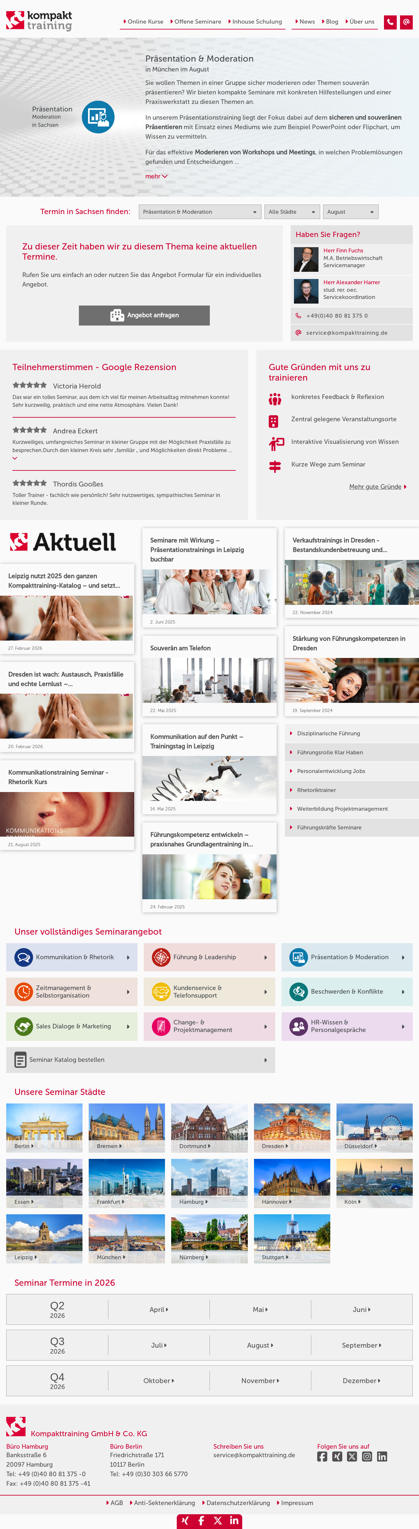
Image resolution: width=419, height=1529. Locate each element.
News (305, 21)
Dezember (361, 1381)
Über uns (359, 21)
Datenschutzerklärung (236, 1503)
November (260, 1381)
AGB (114, 1503)
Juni (362, 1309)
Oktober (158, 1381)
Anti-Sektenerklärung (162, 1503)
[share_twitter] (218, 1521)
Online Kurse (143, 21)
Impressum (294, 1503)
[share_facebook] (201, 1521)
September (361, 1345)
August (260, 1345)
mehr (156, 176)
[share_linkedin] (234, 1521)
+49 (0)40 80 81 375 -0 (52, 1474)
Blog (329, 21)
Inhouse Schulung (255, 21)
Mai (260, 1309)
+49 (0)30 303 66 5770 (155, 1474)
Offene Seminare (195, 21)
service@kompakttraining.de (254, 1455)
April (159, 1309)
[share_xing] (185, 1521)
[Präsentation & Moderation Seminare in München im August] (390, 22)
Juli (159, 1345)
